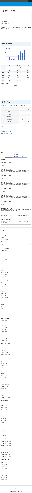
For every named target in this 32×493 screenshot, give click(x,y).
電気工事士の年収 (4, 405)
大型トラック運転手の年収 (5, 391)
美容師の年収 (3, 359)
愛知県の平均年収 (4, 475)
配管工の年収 (3, 431)
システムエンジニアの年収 (5, 272)
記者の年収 (3, 270)
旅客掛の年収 (3, 380)
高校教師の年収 (3, 323)
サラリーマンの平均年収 (5, 233)
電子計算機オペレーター (5, 340)
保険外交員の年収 (4, 357)
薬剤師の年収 (3, 289)
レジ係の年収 (3, 350)
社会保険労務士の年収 (4, 266)
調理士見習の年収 (4, 363)
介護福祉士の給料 (4, 315)
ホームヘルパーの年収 (4, 313)
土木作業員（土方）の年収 (5, 403)
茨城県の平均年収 (4, 466)
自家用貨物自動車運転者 (5, 384)
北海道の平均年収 (4, 462)
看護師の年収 (3, 291)
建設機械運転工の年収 (4, 414)
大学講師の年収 (3, 329)
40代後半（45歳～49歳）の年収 (6, 452)
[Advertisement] (16, 37)
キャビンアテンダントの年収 (5, 397)
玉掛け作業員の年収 (4, 416)
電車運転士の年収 (4, 375)
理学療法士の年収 (4, 302)
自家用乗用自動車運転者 (5, 382)
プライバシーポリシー (8, 490)
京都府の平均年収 (4, 471)
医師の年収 (3, 282)
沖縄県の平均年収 (4, 482)
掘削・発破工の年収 (4, 418)
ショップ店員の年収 (4, 348)
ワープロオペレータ (4, 336)
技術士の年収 (3, 257)
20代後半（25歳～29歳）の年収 (6, 443)
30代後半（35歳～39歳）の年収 (6, 448)
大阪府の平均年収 (4, 473)
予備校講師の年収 (4, 334)
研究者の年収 (3, 255)
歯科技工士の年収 (4, 304)
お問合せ (24, 490)
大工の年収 (3, 433)
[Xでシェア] (8, 156)
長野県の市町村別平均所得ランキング (7, 131)
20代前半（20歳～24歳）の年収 (6, 441)
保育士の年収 (3, 308)
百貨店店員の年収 (4, 346)
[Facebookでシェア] (16, 156)
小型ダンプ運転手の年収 (5, 393)
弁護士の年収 (3, 261)
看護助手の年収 (3, 295)
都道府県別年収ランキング (5, 235)
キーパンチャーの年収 (4, 338)
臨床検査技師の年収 (4, 300)
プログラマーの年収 (4, 274)
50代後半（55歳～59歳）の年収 (6, 456)
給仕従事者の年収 (4, 365)
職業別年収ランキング (4, 237)
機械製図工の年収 (4, 407)
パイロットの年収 (4, 395)
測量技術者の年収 (4, 253)
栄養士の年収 (3, 306)
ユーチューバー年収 (4, 370)
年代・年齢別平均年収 (4, 239)
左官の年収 (3, 429)
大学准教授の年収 (4, 327)
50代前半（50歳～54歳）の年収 (6, 454)
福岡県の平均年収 (4, 477)
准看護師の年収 (3, 293)
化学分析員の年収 (4, 259)
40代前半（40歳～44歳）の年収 (6, 450)
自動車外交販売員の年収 (5, 352)
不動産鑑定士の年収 (4, 268)
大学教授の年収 (3, 325)
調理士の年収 (3, 361)
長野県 (2, 152)
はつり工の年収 (3, 427)
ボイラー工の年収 (4, 409)
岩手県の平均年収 (4, 464)
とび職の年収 (3, 422)
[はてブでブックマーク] (23, 156)
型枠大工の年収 (3, 420)
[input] (16, 245)
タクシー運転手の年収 (4, 386)
